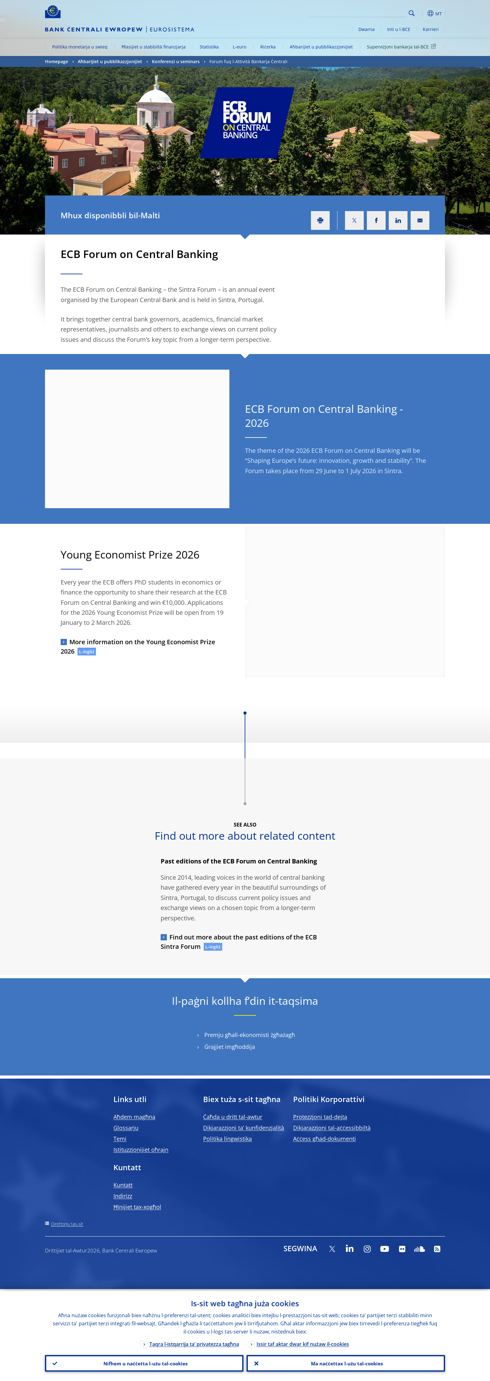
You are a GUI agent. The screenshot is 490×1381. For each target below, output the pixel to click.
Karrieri (431, 29)
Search (412, 13)
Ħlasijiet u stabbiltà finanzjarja (154, 47)
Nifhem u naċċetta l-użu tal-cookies (144, 1362)
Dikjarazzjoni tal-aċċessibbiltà (332, 1127)
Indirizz (122, 1196)
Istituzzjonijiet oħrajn (140, 1149)
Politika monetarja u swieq (80, 47)
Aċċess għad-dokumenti (324, 1138)
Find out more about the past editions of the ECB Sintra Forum (239, 942)
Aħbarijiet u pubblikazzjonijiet (321, 47)
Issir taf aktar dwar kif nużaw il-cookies (303, 1342)
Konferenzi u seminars (176, 61)
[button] (423, 13)
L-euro (239, 47)
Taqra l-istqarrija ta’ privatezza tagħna (194, 1342)
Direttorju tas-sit (67, 1224)
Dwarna (366, 29)
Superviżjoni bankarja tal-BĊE (402, 46)
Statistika (209, 47)
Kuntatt (122, 1185)
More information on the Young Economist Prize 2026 (138, 646)
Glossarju (125, 1127)
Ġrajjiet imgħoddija (229, 1046)
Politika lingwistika (227, 1138)
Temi (120, 1138)
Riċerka (268, 47)
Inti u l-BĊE (398, 29)
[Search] (375, 12)
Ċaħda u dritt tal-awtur (232, 1116)
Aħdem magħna (134, 1116)
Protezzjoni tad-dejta (320, 1116)
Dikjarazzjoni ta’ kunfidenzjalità (243, 1127)
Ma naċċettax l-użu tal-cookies (346, 1362)
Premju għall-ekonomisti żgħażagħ (249, 1035)
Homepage (56, 61)
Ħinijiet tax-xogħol (137, 1207)
